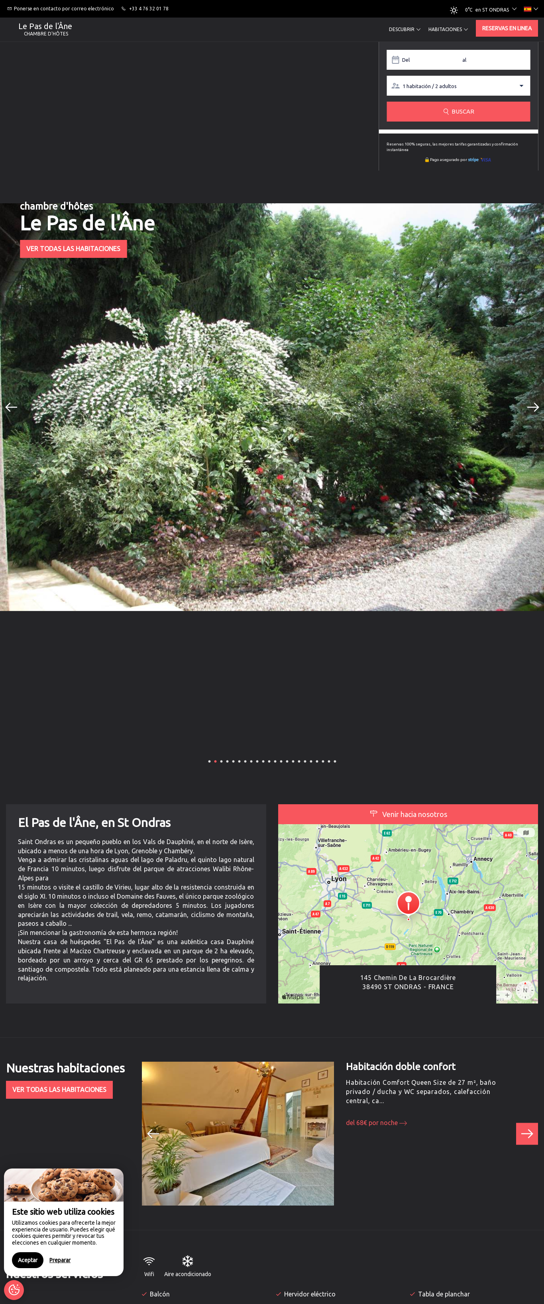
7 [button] (245, 760)
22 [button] (335, 760)
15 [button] (293, 760)
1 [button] (209, 760)
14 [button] (287, 760)
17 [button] (305, 760)
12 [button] (275, 760)
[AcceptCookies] (14, 1290)
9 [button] (257, 760)
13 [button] (281, 760)
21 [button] (329, 760)
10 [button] (263, 760)
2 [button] (215, 760)
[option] (272, 407)
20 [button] (323, 760)
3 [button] (221, 760)
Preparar (60, 1260)
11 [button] (269, 760)
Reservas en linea (507, 28)
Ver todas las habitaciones (73, 248)
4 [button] (227, 760)
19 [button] (317, 760)
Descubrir (404, 29)
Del (406, 60)
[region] (64, 1222)
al (464, 60)
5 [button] (233, 760)
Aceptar (27, 1260)
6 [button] (239, 760)
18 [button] (311, 760)
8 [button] (251, 760)
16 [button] (299, 760)
